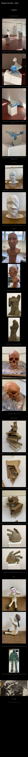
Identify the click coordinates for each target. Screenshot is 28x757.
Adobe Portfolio (16, 702)
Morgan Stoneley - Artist (9, 3)
